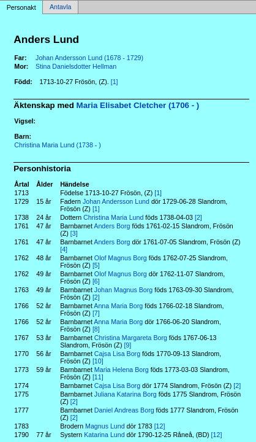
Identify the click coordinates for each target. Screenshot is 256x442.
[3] (74, 233)
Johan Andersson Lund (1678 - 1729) (89, 57)
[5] (96, 265)
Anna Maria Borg (118, 305)
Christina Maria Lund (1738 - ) (57, 145)
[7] (96, 313)
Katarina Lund (104, 434)
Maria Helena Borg (121, 369)
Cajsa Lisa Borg (117, 353)
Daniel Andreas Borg (124, 410)
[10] (98, 361)
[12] (159, 426)
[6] (96, 281)
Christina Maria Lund (113, 217)
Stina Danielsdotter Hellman (76, 66)
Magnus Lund (105, 426)
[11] (98, 377)
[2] (198, 217)
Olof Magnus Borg (120, 258)
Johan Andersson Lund (116, 201)
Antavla (61, 7)
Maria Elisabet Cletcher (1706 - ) (138, 105)
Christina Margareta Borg (130, 337)
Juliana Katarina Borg (125, 394)
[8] (96, 329)
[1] (114, 81)
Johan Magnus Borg (123, 289)
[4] (63, 249)
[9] (127, 345)
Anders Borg (112, 226)
